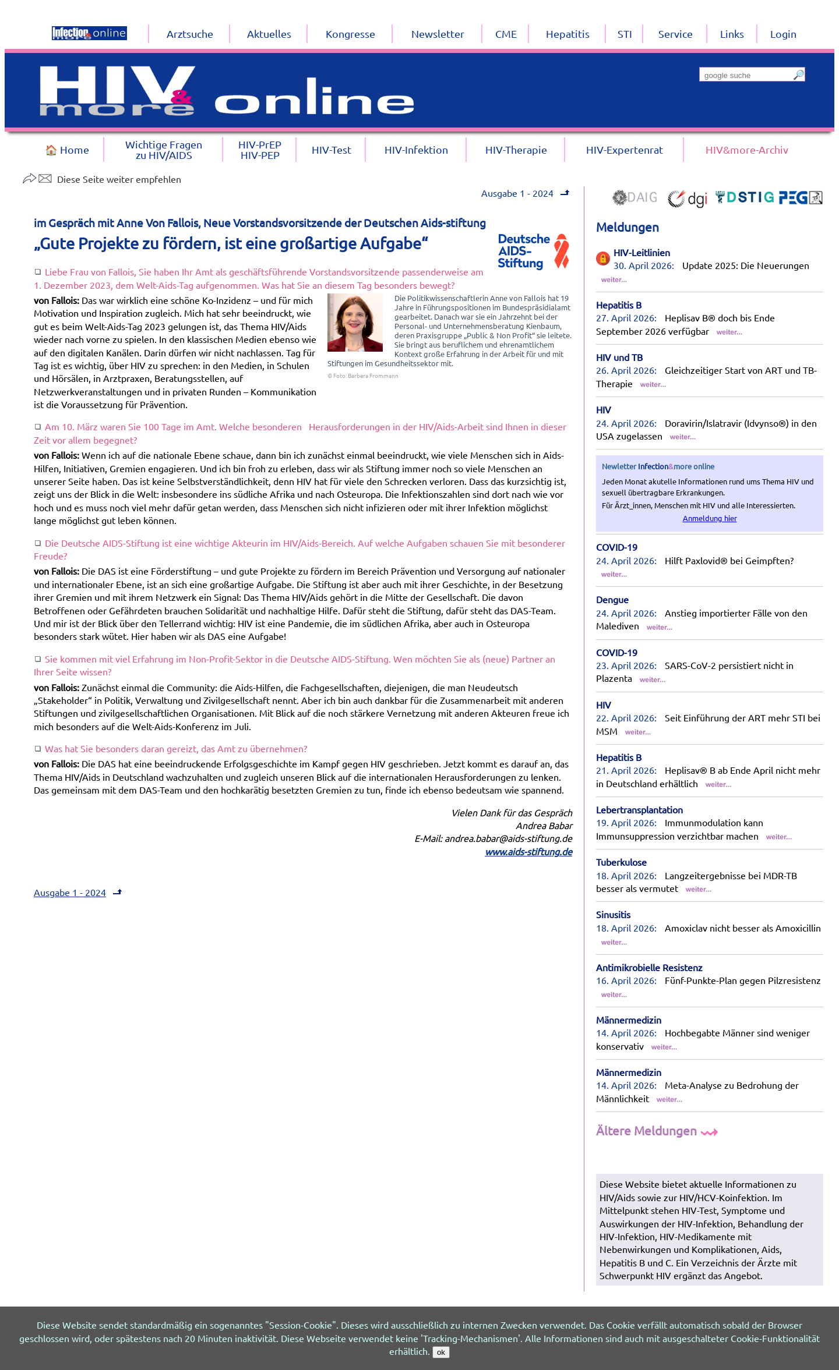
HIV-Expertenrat (624, 149)
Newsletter (437, 33)
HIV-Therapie (516, 149)
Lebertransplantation (639, 809)
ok (441, 1352)
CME (506, 33)
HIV (603, 409)
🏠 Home (67, 149)
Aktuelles (269, 33)
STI (625, 33)
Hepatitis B (618, 304)
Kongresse (350, 33)
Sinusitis (613, 914)
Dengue (612, 599)
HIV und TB (619, 357)
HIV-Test (331, 149)
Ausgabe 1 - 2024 (526, 193)
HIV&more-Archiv (747, 149)
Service (675, 33)
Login (783, 33)
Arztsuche (190, 33)
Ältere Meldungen (658, 1130)
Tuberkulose (621, 862)
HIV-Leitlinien (642, 252)
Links (732, 33)
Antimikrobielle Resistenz (649, 967)
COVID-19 (616, 547)
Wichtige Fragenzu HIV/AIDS (163, 149)
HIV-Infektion (416, 149)
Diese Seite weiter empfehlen (101, 179)
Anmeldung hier (710, 518)
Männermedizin (628, 1019)
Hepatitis (568, 33)
